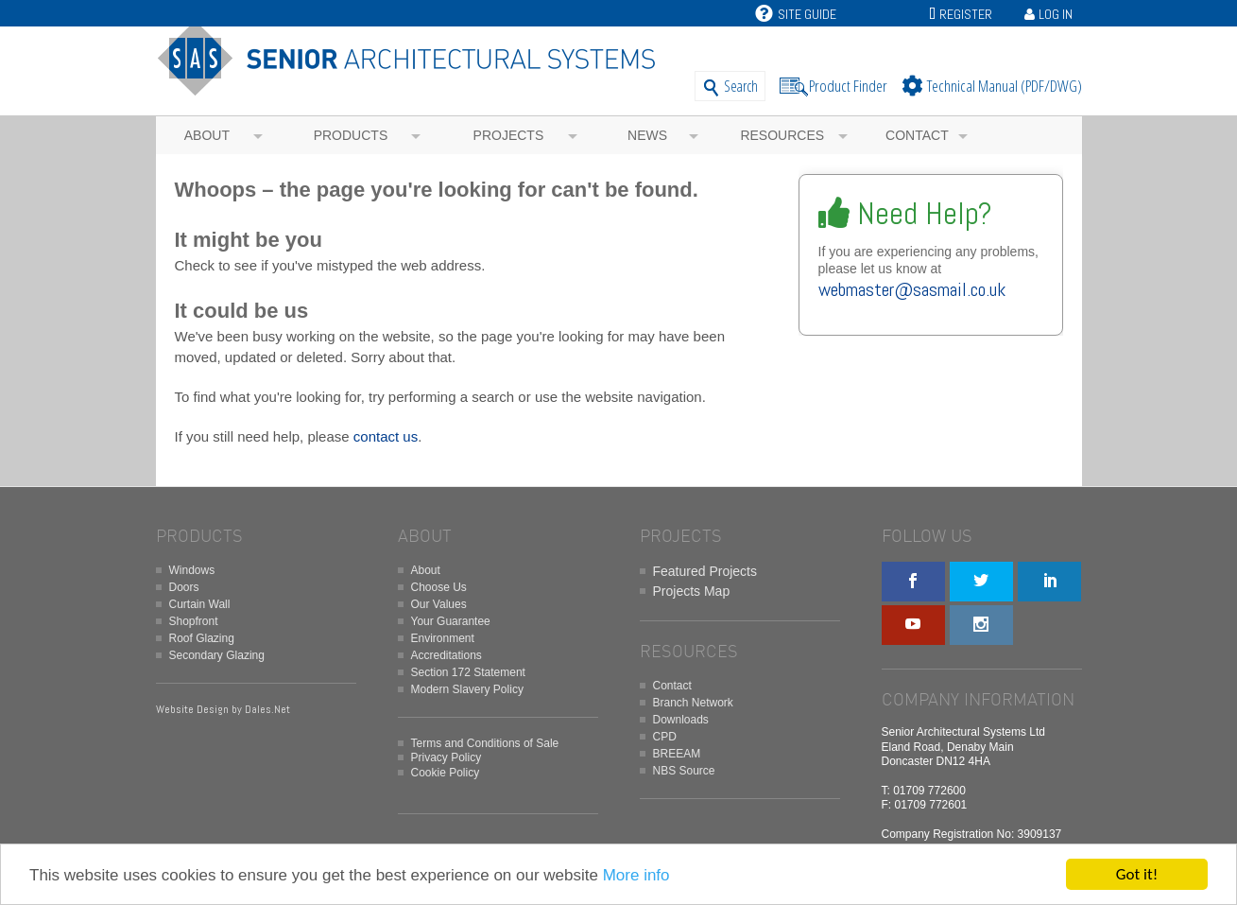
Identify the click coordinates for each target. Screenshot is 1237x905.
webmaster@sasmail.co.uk (911, 289)
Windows (192, 570)
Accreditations (446, 655)
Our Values (439, 604)
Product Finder (848, 85)
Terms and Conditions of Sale (485, 743)
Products (351, 135)
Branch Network (693, 702)
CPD (665, 736)
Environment (442, 638)
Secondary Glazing (217, 655)
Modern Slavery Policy (467, 689)
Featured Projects (705, 571)
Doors (184, 587)
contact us (385, 436)
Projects (508, 135)
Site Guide (795, 14)
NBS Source (684, 770)
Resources (782, 135)
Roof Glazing (201, 638)
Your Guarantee (450, 621)
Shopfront (193, 621)
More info (636, 876)
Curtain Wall (200, 604)
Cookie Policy (445, 772)
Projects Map (691, 591)
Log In (1056, 14)
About (207, 135)
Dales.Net (267, 709)
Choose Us (439, 587)
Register (965, 14)
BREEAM (677, 753)
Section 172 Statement (468, 672)
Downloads (681, 719)
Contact (917, 135)
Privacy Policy (446, 757)
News (647, 135)
